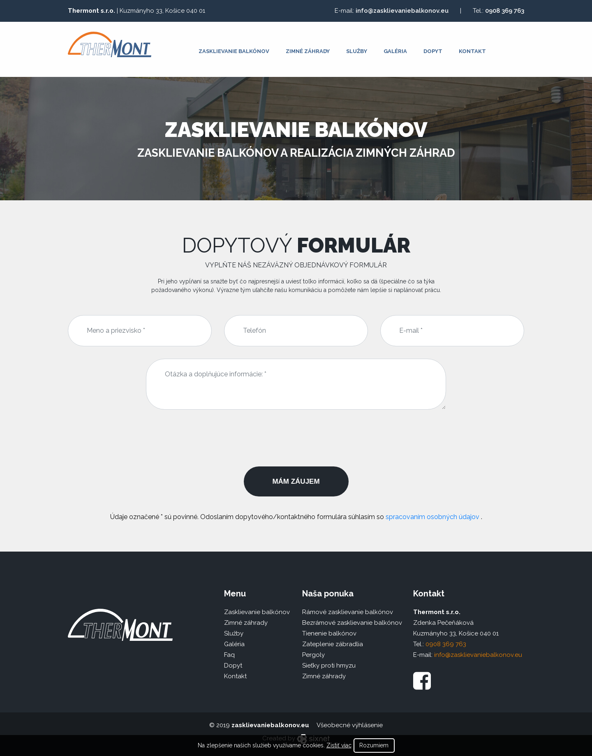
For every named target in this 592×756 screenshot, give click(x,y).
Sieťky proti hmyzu (329, 665)
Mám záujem (295, 481)
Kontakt (472, 51)
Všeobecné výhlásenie (350, 725)
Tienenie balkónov (329, 633)
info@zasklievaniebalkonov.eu (402, 10)
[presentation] (296, 438)
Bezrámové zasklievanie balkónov (352, 622)
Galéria (395, 51)
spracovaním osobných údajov (433, 517)
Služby (356, 51)
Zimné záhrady (308, 51)
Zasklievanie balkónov (234, 51)
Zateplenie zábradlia (332, 644)
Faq (229, 655)
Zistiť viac (339, 745)
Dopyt (432, 51)
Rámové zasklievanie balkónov (347, 612)
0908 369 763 (504, 10)
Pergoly (313, 655)
